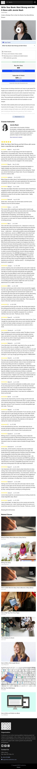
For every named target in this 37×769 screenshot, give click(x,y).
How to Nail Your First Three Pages (10, 613)
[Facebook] (5, 746)
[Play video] (18, 30)
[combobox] (19, 2)
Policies (18, 767)
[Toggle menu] (35, 2)
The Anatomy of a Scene (7, 638)
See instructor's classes (16, 137)
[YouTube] (2, 746)
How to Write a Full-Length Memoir (10, 663)
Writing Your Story (6, 562)
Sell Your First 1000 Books (8, 688)
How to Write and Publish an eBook (10, 713)
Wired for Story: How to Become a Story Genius (13, 537)
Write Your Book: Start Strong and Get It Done (14, 46)
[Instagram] (8, 746)
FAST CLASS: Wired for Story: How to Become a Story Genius (17, 587)
